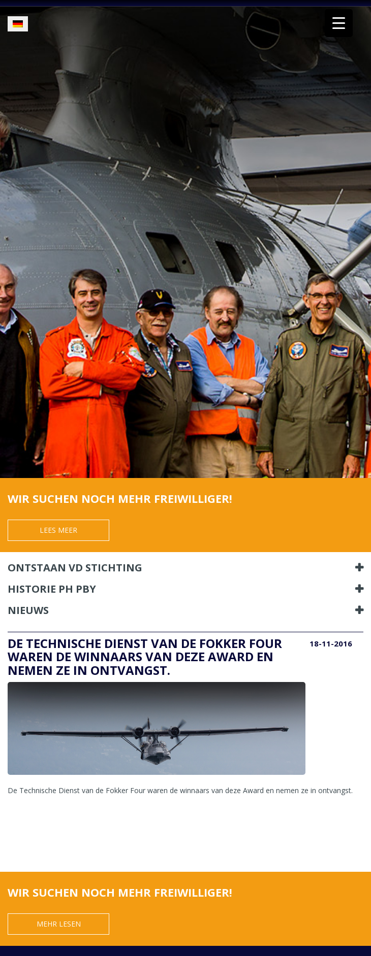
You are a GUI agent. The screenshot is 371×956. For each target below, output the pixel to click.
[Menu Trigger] (339, 23)
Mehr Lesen (59, 924)
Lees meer (58, 530)
